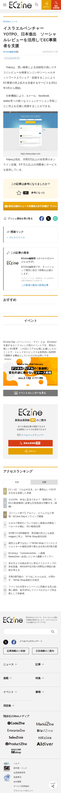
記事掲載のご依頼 (16, 651)
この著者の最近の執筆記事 (34, 285)
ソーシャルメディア (12, 58)
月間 (44, 482)
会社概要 (17, 782)
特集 (39, 678)
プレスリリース (17, 237)
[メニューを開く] (4, 5)
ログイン (30, 451)
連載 (7, 678)
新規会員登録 (29, 443)
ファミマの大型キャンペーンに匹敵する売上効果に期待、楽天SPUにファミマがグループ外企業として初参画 (32, 590)
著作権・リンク (20, 768)
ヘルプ (16, 763)
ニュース (10, 664)
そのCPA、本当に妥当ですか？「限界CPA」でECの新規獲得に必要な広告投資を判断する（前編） (32, 503)
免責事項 (17, 777)
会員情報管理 (19, 772)
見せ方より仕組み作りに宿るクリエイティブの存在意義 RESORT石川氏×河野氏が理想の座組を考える (32, 566)
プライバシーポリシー (23, 791)
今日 (17, 482)
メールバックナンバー (30, 435)
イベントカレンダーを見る (30, 393)
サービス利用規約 (21, 786)
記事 (39, 664)
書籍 (39, 692)
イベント (10, 692)
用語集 (9, 705)
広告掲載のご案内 (45, 651)
